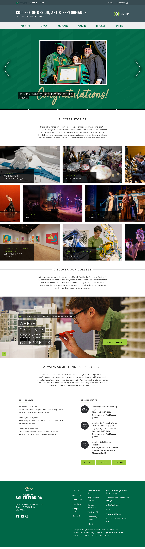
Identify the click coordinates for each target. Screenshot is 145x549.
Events (119, 25)
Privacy (75, 537)
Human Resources (92, 508)
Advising (82, 25)
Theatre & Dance (113, 516)
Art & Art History (113, 507)
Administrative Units (94, 493)
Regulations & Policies (93, 501)
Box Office (103, 464)
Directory (121, 3)
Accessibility (104, 537)
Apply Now (115, 342)
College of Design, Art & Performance (51, 12)
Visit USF (95, 537)
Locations (76, 506)
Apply (44, 25)
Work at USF (93, 514)
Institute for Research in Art (116, 522)
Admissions (77, 501)
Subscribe (119, 464)
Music (108, 511)
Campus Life (75, 512)
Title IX (90, 526)
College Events (89, 402)
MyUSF (111, 3)
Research (100, 25)
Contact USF (84, 537)
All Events (88, 464)
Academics (63, 25)
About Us (25, 25)
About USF (76, 492)
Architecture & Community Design (117, 501)
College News (26, 402)
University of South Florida (30, 3)
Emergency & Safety (93, 520)
